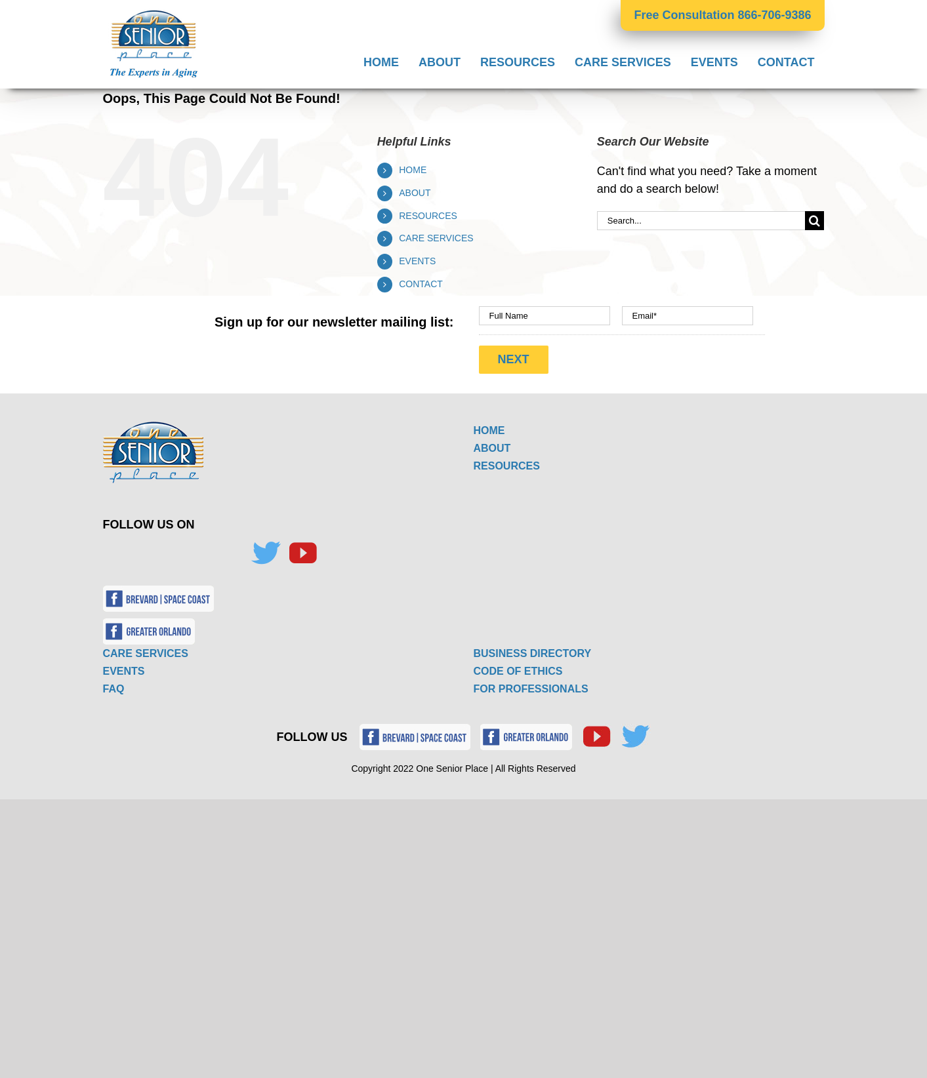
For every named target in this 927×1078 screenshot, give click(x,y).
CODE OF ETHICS (518, 671)
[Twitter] (266, 553)
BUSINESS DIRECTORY (533, 653)
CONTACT (421, 284)
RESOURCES (428, 215)
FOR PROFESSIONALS (531, 688)
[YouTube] (302, 553)
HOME (412, 170)
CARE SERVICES (436, 238)
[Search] (814, 220)
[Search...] (701, 220)
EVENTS (417, 261)
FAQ (114, 688)
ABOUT (414, 193)
